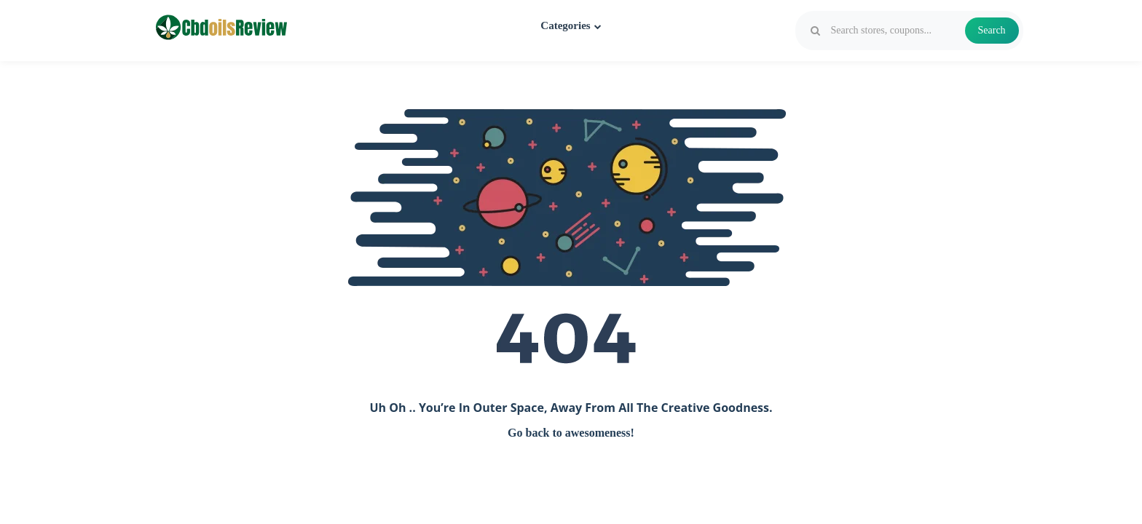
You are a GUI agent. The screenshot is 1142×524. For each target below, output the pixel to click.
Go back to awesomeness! (571, 432)
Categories (570, 25)
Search (992, 30)
